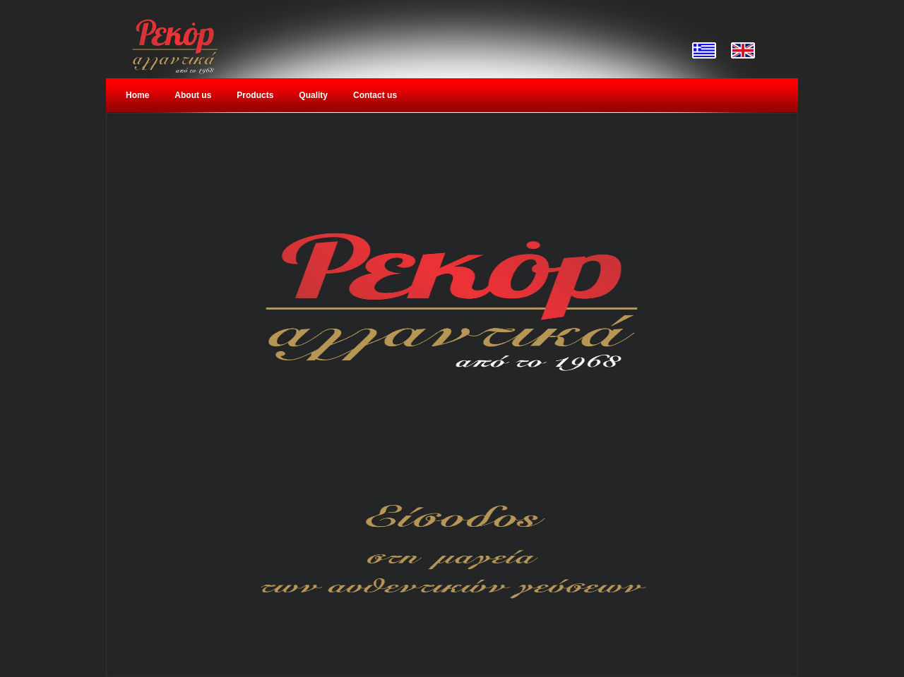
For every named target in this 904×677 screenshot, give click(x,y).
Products (255, 95)
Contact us (375, 95)
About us (192, 95)
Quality (313, 95)
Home (137, 95)
